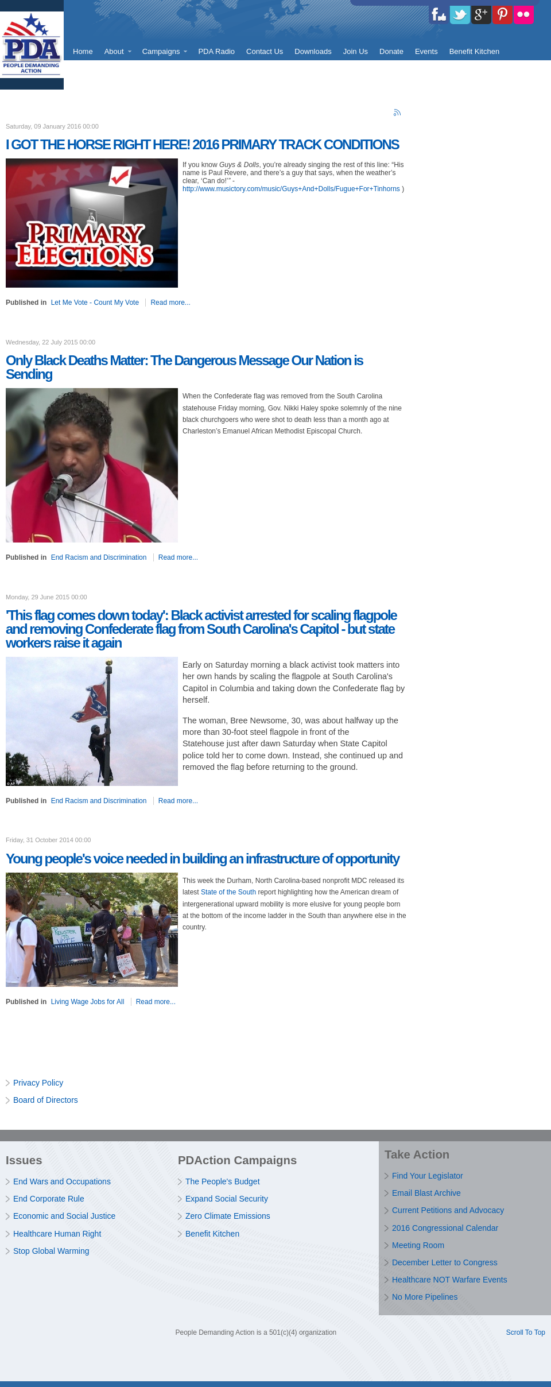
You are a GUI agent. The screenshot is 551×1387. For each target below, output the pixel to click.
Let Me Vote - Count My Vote (95, 303)
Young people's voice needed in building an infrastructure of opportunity (202, 858)
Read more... (170, 303)
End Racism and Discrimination (99, 557)
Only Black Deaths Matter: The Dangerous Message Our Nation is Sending (184, 367)
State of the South (229, 892)
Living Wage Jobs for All (88, 1002)
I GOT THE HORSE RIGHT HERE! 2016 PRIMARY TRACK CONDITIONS (202, 144)
